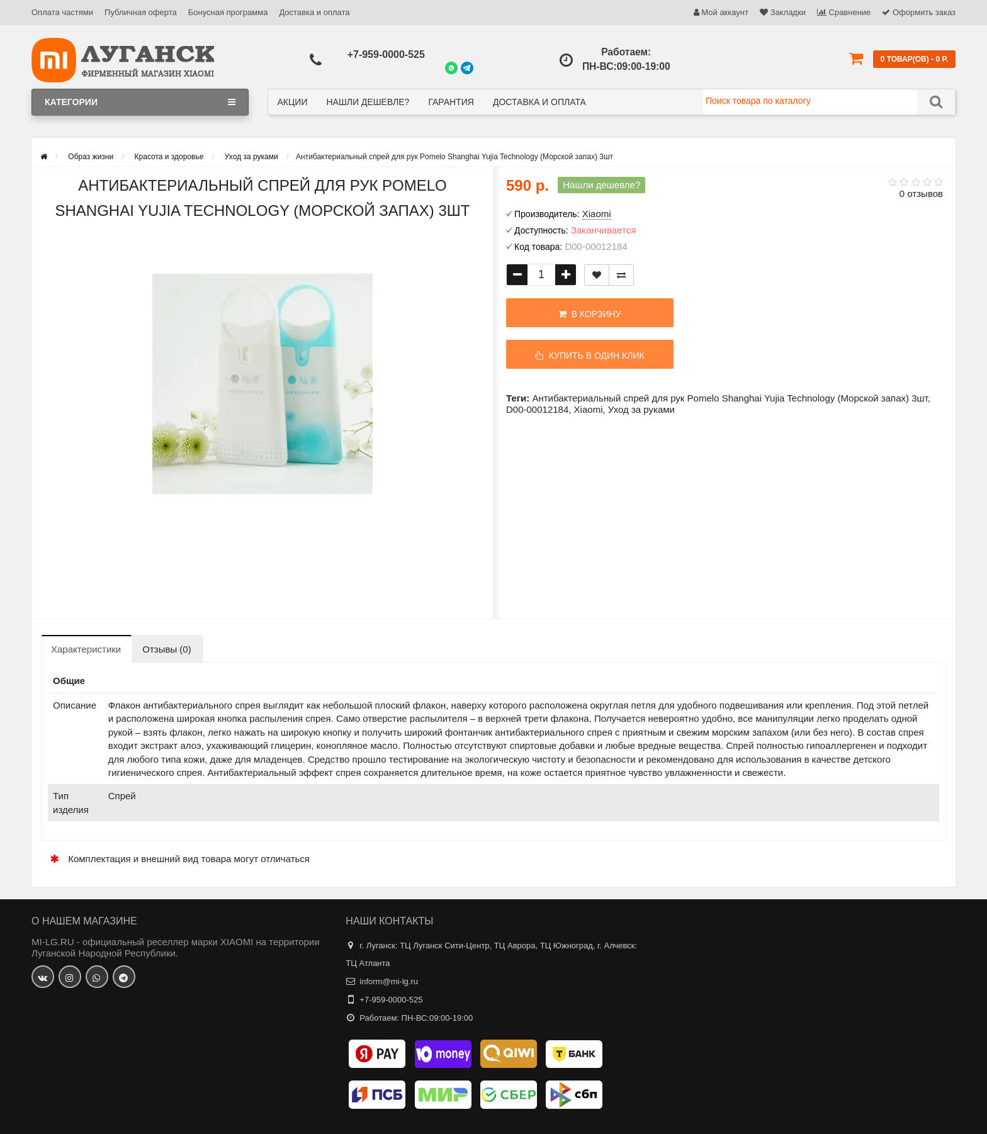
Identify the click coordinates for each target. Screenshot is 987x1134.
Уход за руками (641, 409)
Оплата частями (62, 12)
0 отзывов (921, 193)
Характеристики (86, 649)
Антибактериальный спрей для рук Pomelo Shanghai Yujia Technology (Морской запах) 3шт (729, 398)
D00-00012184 (537, 409)
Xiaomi (588, 409)
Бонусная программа (228, 12)
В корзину (589, 314)
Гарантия (451, 102)
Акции (293, 102)
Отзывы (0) (166, 649)
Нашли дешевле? (367, 102)
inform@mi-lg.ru (388, 981)
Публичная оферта (140, 12)
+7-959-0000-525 (386, 54)
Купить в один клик (590, 356)
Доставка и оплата (314, 12)
